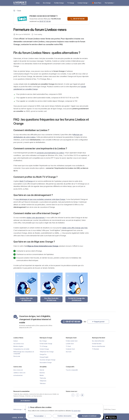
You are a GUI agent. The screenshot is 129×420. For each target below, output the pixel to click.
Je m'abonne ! (25, 400)
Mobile (42, 375)
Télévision (43, 383)
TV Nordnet (95, 349)
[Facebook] (73, 395)
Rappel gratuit (104, 32)
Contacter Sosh (70, 349)
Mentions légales (18, 346)
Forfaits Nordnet (96, 343)
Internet (42, 370)
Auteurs (15, 341)
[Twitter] (77, 395)
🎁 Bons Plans (96, 3)
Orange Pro (43, 354)
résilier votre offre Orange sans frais (74, 228)
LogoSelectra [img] (14, 417)
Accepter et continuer (89, 416)
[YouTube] (82, 395)
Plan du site (16, 356)
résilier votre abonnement (35, 218)
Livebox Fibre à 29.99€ (105, 48)
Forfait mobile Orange (46, 343)
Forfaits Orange (59, 3)
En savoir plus (76, 411)
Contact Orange (83, 3)
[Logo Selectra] (19, 2)
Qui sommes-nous (18, 343)
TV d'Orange (43, 346)
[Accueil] (14, 10)
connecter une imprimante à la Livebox (50, 153)
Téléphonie (43, 381)
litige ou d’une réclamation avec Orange (42, 246)
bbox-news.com (18, 370)
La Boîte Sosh (70, 343)
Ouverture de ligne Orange (47, 360)
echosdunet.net (17, 375)
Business (42, 372)
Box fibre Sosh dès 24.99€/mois (51, 299)
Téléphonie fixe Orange (47, 351)
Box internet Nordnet (98, 341)
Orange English (44, 357)
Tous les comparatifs (72, 370)
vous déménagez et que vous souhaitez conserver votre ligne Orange (40, 199)
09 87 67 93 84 (44, 21)
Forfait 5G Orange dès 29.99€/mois (76, 299)
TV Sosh (68, 346)
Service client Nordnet (98, 346)
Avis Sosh (68, 351)
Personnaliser (40, 416)
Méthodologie (17, 409)
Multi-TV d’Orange (26, 181)
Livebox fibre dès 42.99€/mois (26, 299)
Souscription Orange (46, 362)
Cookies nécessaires (64, 416)
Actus (37, 3)
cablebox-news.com (19, 372)
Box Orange (46, 3)
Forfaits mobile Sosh (71, 341)
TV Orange (70, 3)
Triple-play (43, 378)
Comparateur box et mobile (21, 349)
